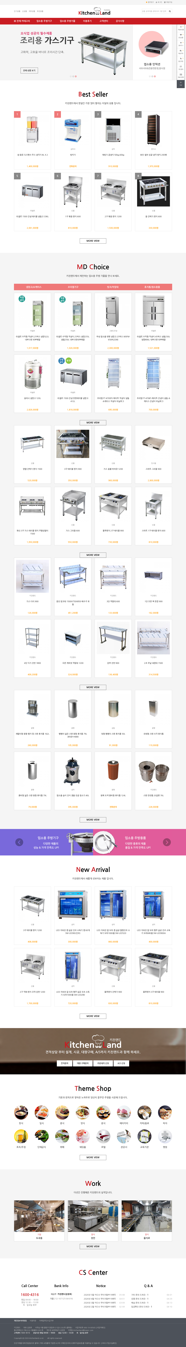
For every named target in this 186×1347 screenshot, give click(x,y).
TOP (181, 83)
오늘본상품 (181, 27)
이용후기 (87, 21)
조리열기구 (73, 287)
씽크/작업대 (112, 287)
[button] (70, 76)
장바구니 (180, 43)
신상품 (24, 11)
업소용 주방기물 (67, 21)
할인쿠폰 (180, 59)
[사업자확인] (100, 1327)
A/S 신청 (121, 1063)
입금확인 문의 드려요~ (151, 1307)
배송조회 (180, 51)
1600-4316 (30, 1294)
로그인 (159, 2)
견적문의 (64, 1063)
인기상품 (17, 11)
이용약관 (33, 1321)
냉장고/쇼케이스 (34, 287)
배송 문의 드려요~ (151, 1303)
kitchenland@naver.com (83, 1330)
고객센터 (104, 21)
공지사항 (120, 21)
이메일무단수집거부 (46, 1321)
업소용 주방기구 (44, 21)
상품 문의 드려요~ (151, 1299)
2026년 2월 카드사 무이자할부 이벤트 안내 (104, 1307)
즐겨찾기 (150, 2)
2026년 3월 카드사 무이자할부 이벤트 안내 (104, 1303)
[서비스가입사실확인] (109, 1343)
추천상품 (40, 11)
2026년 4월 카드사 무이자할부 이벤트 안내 (104, 1299)
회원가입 (168, 2)
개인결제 (180, 68)
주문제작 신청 (103, 1063)
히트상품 (32, 11)
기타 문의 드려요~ (151, 1295)
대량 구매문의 (83, 1063)
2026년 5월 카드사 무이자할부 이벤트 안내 (104, 1295)
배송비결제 (181, 76)
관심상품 (180, 35)
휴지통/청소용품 (152, 287)
